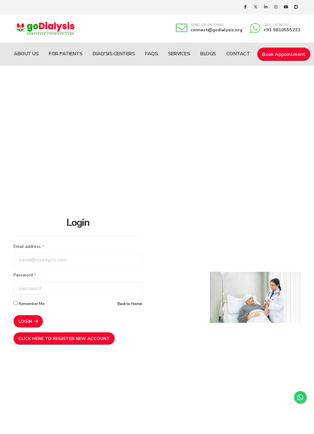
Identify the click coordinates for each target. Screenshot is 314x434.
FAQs (151, 53)
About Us (26, 53)
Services (179, 53)
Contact (238, 53)
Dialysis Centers (114, 53)
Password (24, 275)
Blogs (208, 53)
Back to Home (129, 303)
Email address (28, 246)
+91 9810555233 (282, 30)
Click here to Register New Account (64, 339)
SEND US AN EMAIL (207, 25)
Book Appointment (283, 54)
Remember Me (31, 303)
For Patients (65, 53)
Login (28, 321)
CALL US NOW (276, 25)
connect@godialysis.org (216, 30)
